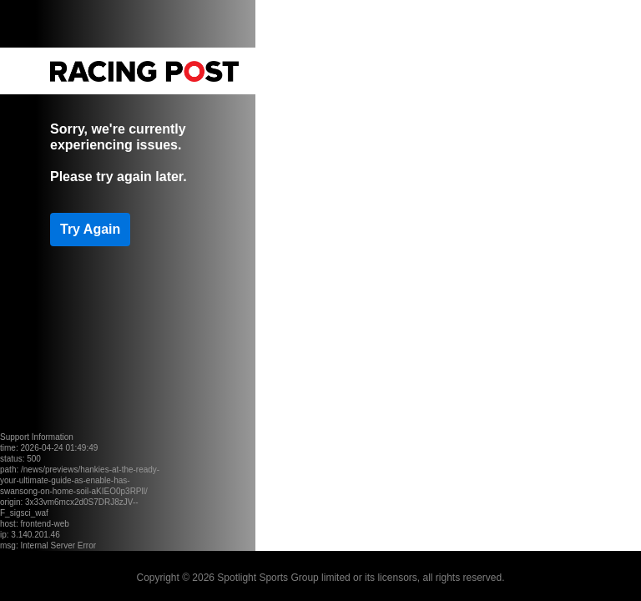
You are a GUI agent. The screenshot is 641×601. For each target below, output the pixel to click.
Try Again (90, 229)
